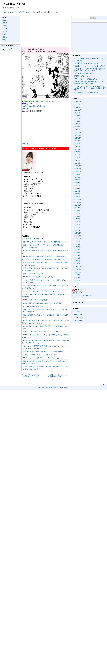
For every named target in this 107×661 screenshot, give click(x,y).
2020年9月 (77, 208)
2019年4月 (77, 255)
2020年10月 (77, 205)
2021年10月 (77, 171)
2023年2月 (77, 127)
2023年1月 (77, 129)
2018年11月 (77, 269)
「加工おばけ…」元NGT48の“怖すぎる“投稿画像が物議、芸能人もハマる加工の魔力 (89, 69)
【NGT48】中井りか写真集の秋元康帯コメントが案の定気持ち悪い (42, 303)
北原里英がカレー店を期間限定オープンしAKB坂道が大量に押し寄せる (43, 259)
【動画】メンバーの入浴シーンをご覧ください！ (89, 66)
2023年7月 (77, 113)
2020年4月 (77, 222)
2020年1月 (77, 230)
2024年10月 (77, 101)
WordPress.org (78, 320)
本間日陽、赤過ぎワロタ (81, 76)
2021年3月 (77, 191)
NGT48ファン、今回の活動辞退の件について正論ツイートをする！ (42, 358)
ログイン (76, 311)
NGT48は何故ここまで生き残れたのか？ (87, 92)
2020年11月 (77, 202)
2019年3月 (77, 258)
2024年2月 (77, 107)
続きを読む (26, 108)
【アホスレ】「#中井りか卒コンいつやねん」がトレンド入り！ (41, 331)
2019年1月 (77, 264)
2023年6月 (77, 115)
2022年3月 (77, 157)
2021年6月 (77, 183)
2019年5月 (77, 252)
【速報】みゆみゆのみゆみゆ (83, 73)
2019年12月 (77, 233)
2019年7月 (77, 247)
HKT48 (4, 28)
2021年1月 (77, 196)
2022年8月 (77, 143)
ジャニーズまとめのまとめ (82, 295)
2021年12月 (77, 166)
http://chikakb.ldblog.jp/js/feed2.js (34, 106)
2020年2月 (77, 227)
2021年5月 (77, 185)
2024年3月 (77, 104)
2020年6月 (77, 216)
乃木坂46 (5, 37)
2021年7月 (77, 180)
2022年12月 (77, 132)
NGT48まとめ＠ (78, 293)
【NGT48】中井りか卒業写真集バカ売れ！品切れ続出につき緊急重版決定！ (44, 256)
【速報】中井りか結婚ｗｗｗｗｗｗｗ (86, 63)
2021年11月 (77, 168)
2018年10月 (77, 272)
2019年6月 (77, 250)
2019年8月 (77, 244)
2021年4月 (77, 188)
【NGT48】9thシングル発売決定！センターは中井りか (38, 277)
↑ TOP (103, 385)
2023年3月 (77, 124)
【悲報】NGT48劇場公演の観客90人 (33, 306)
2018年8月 (77, 278)
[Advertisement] (45, 126)
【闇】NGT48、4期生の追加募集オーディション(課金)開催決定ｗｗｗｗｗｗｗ (45, 242)
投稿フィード (78, 314)
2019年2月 (77, 261)
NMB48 (4, 26)
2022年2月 (77, 160)
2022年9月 (77, 141)
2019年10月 (77, 238)
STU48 (4, 34)
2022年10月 (77, 138)
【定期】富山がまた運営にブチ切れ (32, 273)
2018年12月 (77, 266)
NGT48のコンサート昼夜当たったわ (32, 239)
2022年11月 (77, 135)
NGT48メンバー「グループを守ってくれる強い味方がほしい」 (40, 291)
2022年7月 (77, 146)
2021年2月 (77, 194)
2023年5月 (77, 118)
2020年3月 (77, 224)
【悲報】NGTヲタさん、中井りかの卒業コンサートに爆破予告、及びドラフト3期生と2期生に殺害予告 (56, 375)
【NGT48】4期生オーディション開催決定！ (35, 300)
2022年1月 (77, 163)
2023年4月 (77, 121)
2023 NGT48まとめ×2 (52, 387)
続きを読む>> (27, 143)
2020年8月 (77, 210)
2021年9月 (77, 174)
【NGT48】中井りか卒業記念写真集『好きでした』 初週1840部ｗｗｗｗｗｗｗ (31, 375)
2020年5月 (77, 219)
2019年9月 (77, 241)
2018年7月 (77, 280)
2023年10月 (77, 110)
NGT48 (4, 31)
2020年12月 (77, 199)
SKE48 (4, 23)
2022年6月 (77, 149)
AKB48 (4, 20)
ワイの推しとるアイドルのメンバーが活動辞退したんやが (39, 355)
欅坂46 (4, 40)
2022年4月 (77, 155)
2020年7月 (77, 213)
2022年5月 (77, 152)
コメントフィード (79, 317)
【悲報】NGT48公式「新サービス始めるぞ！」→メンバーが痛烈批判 (42, 351)
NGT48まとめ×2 (14, 3)
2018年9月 (77, 275)
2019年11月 (77, 236)
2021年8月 (77, 177)
